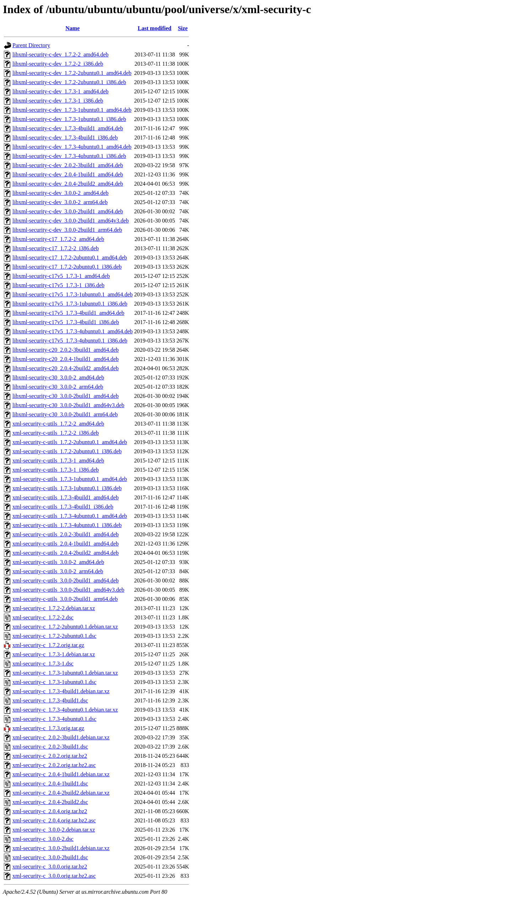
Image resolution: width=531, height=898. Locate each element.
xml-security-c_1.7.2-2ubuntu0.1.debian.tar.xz (65, 627)
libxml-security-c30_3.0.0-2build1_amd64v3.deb (68, 405)
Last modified (155, 28)
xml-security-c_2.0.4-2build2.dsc (50, 802)
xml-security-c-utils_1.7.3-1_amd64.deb (58, 461)
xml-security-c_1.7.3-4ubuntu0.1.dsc (54, 719)
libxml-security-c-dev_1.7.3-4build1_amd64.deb (67, 128)
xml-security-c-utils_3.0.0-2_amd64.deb (58, 562)
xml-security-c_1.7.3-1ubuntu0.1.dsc (54, 682)
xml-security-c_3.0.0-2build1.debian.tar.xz (60, 848)
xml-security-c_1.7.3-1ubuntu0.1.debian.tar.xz (65, 673)
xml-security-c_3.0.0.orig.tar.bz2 (49, 867)
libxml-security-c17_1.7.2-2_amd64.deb (58, 239)
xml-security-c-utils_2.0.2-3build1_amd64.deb (65, 534)
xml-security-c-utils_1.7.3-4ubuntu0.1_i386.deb (67, 525)
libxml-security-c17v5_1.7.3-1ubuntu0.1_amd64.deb (72, 294)
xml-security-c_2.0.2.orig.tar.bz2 (49, 756)
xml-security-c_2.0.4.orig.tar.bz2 (49, 811)
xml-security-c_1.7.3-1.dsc (43, 664)
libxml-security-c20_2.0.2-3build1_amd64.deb (65, 350)
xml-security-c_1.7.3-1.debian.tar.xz (53, 654)
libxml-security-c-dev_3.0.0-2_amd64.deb (60, 193)
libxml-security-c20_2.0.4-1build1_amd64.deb (65, 359)
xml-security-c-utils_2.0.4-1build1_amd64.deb (65, 544)
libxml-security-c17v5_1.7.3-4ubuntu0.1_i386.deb (70, 341)
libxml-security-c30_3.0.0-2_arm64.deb (57, 387)
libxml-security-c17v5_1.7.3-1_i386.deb (58, 285)
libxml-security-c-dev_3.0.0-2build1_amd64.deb (67, 211)
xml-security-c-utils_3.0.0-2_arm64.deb (57, 571)
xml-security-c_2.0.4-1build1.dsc (50, 784)
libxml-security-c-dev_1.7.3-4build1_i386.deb (65, 138)
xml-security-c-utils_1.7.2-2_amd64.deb (58, 424)
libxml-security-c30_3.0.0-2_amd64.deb (58, 377)
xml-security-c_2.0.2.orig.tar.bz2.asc (54, 765)
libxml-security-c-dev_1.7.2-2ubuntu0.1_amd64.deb (71, 73)
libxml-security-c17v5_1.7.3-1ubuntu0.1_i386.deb (70, 304)
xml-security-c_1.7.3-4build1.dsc (50, 700)
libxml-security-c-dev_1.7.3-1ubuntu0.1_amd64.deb (71, 110)
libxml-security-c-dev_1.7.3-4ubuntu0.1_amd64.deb (71, 147)
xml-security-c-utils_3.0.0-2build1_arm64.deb (65, 599)
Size (183, 28)
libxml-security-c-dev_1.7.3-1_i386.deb (57, 101)
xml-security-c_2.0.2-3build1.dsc (50, 747)
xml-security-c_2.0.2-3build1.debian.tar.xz (60, 737)
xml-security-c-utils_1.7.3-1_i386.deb (55, 470)
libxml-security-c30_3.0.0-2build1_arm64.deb (65, 414)
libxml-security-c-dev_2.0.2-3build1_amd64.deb (67, 165)
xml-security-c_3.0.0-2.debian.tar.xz (53, 830)
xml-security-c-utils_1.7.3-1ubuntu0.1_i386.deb (67, 488)
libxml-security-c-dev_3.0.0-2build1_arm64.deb (67, 230)
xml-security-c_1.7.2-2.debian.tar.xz (53, 608)
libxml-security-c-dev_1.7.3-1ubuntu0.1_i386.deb (69, 119)
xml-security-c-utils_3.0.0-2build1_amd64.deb (65, 580)
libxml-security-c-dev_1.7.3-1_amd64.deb (60, 91)
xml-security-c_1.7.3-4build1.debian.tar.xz (60, 691)
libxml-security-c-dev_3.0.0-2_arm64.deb (60, 202)
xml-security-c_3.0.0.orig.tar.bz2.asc (54, 876)
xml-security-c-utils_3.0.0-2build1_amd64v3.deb (68, 590)
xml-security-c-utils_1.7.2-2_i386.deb (55, 433)
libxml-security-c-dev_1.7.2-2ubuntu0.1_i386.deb (69, 82)
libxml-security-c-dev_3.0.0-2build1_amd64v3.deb (70, 221)
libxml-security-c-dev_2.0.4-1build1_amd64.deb (67, 174)
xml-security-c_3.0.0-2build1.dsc (50, 857)
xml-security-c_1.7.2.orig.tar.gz (48, 645)
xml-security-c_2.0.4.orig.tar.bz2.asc (54, 820)
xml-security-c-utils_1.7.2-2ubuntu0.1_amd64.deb (69, 442)
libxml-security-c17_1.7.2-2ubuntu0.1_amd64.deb (69, 257)
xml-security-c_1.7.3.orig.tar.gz (48, 728)
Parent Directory (31, 45)
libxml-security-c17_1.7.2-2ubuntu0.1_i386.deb (67, 267)
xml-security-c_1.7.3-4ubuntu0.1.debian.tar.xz (65, 710)
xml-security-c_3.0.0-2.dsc (43, 839)
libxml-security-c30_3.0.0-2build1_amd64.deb (65, 396)
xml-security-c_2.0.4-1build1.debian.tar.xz (60, 774)
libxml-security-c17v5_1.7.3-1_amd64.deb (61, 276)
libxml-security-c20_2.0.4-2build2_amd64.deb (65, 368)
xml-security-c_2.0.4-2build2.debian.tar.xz (60, 793)
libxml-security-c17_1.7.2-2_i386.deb (55, 248)
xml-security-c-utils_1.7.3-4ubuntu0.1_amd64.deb (69, 516)
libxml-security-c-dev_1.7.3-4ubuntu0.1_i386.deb (69, 156)
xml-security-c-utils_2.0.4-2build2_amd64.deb (65, 553)
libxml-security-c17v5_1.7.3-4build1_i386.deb (65, 322)
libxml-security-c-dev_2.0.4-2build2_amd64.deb (67, 184)
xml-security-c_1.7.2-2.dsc (43, 617)
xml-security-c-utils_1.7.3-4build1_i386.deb (62, 507)
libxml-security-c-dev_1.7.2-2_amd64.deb (60, 54)
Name (72, 28)
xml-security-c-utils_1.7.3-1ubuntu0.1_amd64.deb (69, 479)
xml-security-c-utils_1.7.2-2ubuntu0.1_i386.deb (67, 451)
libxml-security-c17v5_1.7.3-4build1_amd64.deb (68, 313)
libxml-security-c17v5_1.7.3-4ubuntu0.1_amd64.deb (72, 331)
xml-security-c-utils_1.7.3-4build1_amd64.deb (65, 497)
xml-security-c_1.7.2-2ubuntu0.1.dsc (54, 636)
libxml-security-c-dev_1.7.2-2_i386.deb (57, 64)
